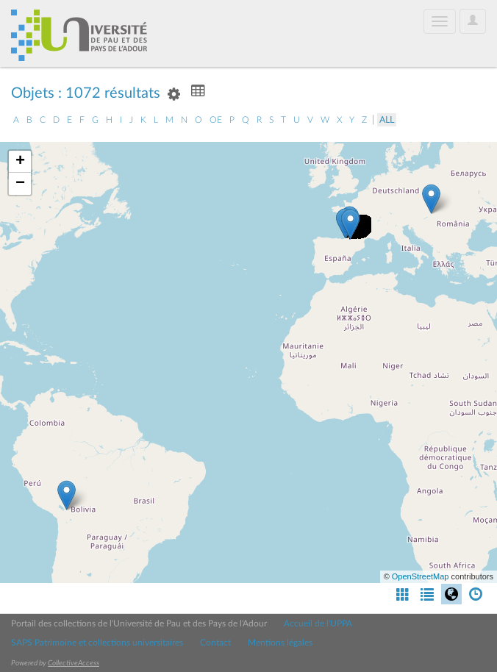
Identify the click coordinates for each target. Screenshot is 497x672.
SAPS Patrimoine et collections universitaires (97, 642)
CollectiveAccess (73, 663)
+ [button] (20, 162)
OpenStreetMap (420, 576)
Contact (215, 642)
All (386, 119)
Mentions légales (280, 642)
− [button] (20, 184)
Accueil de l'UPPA (318, 623)
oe (216, 119)
